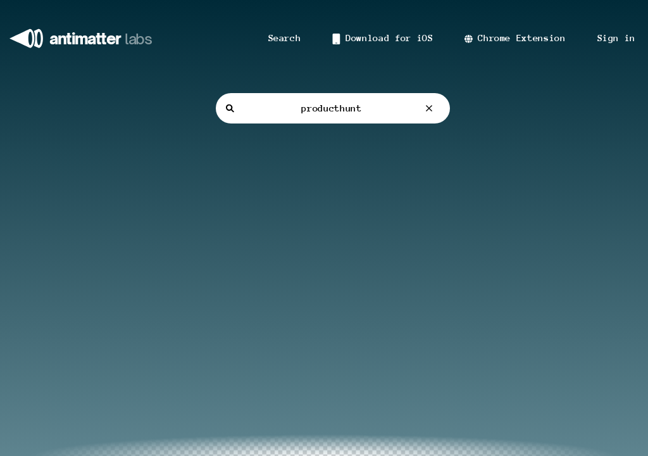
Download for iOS (382, 38)
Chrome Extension (514, 38)
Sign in (616, 38)
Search (284, 38)
